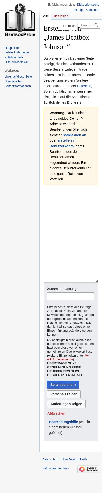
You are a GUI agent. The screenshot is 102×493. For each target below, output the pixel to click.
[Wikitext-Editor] (71, 245)
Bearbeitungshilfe (63, 440)
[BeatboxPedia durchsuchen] (90, 25)
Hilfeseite (84, 86)
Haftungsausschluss (55, 487)
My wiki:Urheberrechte (68, 376)
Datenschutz (50, 478)
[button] (56, 432)
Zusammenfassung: (62, 307)
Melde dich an (74, 135)
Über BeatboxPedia (74, 478)
